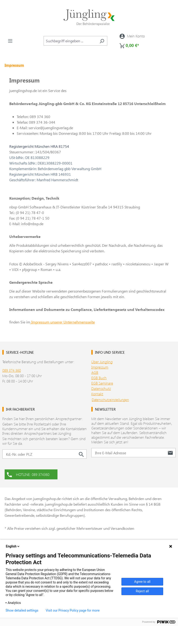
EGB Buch (99, 377)
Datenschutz (101, 388)
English (13, 546)
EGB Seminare (102, 383)
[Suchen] (101, 41)
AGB (94, 372)
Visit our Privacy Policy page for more (72, 610)
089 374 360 (11, 370)
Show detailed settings (22, 610)
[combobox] (70, 41)
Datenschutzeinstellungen (110, 399)
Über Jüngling (102, 361)
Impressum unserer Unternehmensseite (62, 322)
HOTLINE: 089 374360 (28, 474)
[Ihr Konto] (132, 36)
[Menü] (10, 40)
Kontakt (97, 393)
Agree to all (142, 581)
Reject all (142, 591)
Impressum (99, 367)
